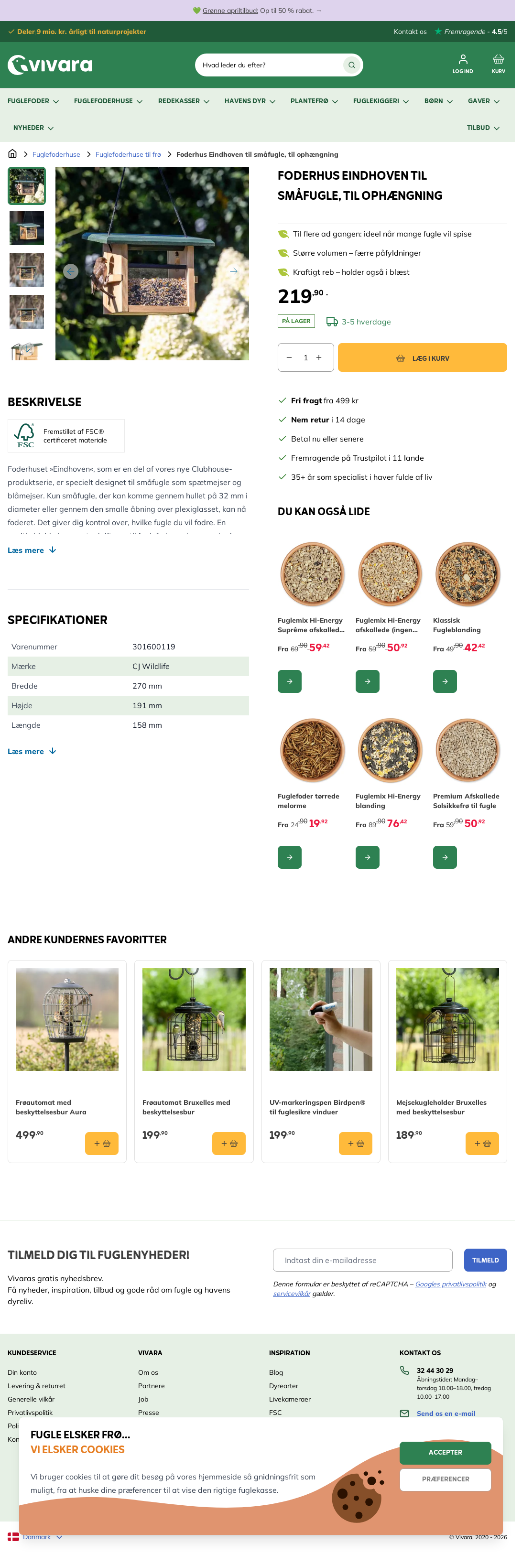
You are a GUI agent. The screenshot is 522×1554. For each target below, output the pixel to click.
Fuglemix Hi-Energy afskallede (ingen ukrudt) (388, 625)
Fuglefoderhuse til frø (128, 154)
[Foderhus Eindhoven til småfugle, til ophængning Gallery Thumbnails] (27, 263)
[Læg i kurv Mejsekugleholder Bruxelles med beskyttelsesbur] (482, 1143)
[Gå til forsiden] (12, 154)
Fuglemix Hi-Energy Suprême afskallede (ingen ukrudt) (310, 625)
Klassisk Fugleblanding (457, 625)
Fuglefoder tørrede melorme (308, 801)
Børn (439, 102)
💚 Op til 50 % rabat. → (257, 10)
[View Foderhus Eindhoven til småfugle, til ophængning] (27, 186)
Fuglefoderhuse (109, 102)
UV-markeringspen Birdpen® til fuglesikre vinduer (317, 1107)
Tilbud (484, 128)
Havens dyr (251, 102)
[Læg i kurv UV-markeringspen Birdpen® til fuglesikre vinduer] (355, 1143)
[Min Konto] (463, 65)
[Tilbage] (70, 271)
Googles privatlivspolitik (450, 1284)
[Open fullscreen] (152, 263)
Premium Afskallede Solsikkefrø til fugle (466, 801)
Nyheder (34, 128)
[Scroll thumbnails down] (26, 348)
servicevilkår (291, 1293)
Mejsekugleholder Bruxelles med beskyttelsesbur (441, 1107)
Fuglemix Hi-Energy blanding (388, 801)
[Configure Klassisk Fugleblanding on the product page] (445, 681)
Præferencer (445, 1480)
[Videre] (233, 271)
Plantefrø (315, 102)
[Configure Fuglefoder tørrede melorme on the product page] (290, 857)
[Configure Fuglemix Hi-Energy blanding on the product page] (368, 857)
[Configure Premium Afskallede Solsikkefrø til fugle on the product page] (445, 857)
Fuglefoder (34, 102)
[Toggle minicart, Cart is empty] (498, 65)
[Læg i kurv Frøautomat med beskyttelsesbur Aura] (102, 1143)
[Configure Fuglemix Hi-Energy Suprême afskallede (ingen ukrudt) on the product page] (290, 681)
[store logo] (50, 65)
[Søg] (351, 65)
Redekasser (184, 102)
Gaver (484, 102)
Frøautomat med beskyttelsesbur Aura (51, 1107)
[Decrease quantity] (285, 357)
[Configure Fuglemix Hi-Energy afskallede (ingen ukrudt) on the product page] (368, 681)
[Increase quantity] (324, 357)
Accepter (445, 1453)
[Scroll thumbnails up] (26, 178)
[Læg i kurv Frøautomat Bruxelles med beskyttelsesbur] (229, 1143)
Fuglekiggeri (382, 102)
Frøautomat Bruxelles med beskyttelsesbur (186, 1107)
